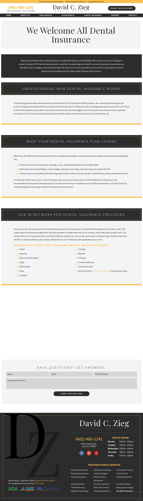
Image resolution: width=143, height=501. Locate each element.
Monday (111, 441)
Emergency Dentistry (102, 491)
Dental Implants (77, 484)
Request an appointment (121, 8)
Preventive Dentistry (79, 470)
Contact (133, 15)
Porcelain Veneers (123, 484)
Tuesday (111, 445)
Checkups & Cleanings (102, 470)
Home (8, 15)
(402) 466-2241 (21, 7)
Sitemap (39, 480)
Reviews (115, 15)
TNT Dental (39, 483)
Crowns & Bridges (101, 473)
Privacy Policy (49, 480)
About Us (25, 15)
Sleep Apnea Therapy (124, 487)
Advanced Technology (79, 491)
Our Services (45, 15)
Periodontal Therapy (124, 470)
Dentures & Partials (124, 477)
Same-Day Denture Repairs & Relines (51, 2)
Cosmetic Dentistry (101, 484)
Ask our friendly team (101, 270)
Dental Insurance (93, 15)
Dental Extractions (78, 477)
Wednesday (113, 448)
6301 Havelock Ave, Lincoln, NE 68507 (21, 11)
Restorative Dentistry (80, 473)
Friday (111, 455)
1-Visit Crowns (122, 473)
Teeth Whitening (78, 487)
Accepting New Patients (96, 2)
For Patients (68, 15)
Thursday (112, 452)
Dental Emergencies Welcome (76, 2)
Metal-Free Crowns (101, 487)
